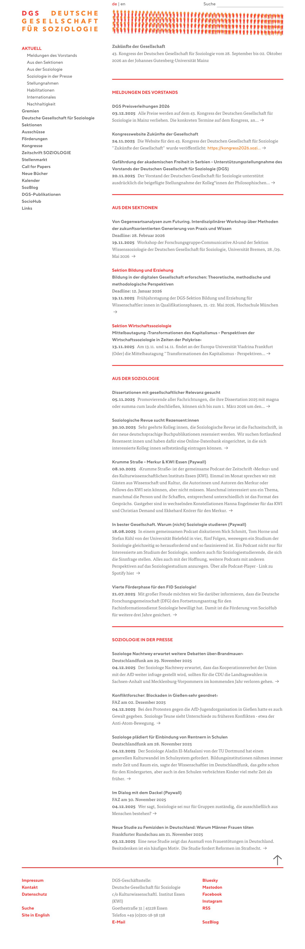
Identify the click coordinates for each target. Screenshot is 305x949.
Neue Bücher (37, 174)
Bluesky (210, 880)
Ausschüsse (36, 132)
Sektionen (34, 125)
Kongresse (35, 146)
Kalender (33, 181)
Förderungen (37, 139)
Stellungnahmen (45, 83)
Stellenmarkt (37, 160)
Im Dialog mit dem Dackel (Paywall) (147, 793)
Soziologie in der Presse (52, 76)
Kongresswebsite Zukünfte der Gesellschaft (155, 134)
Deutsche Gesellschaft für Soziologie (61, 118)
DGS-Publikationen (44, 195)
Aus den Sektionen (47, 63)
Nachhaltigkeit (44, 104)
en (123, 4)
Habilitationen (43, 90)
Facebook (212, 894)
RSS (206, 908)
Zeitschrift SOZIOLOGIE (49, 153)
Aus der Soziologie (47, 69)
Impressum (33, 880)
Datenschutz (34, 894)
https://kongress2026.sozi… (234, 148)
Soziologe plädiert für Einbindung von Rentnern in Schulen (170, 737)
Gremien (33, 111)
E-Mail (118, 922)
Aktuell (34, 49)
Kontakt (30, 887)
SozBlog (32, 188)
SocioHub (34, 201)
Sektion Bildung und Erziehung (142, 270)
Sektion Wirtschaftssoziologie (142, 326)
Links (29, 208)
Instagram (212, 901)
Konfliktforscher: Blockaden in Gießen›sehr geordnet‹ (165, 696)
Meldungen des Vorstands (54, 56)
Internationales (44, 97)
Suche (28, 908)
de (114, 4)
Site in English (36, 915)
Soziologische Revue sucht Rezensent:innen (155, 420)
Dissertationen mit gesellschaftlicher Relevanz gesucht (166, 393)
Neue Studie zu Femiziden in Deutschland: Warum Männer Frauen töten (183, 828)
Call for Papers (39, 167)
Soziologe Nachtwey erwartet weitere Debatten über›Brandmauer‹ (178, 654)
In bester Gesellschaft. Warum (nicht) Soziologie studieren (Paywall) (179, 525)
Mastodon (212, 887)
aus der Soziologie (135, 379)
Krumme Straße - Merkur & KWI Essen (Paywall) (159, 462)
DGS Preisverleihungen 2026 (141, 106)
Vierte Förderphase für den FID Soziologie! (154, 587)
